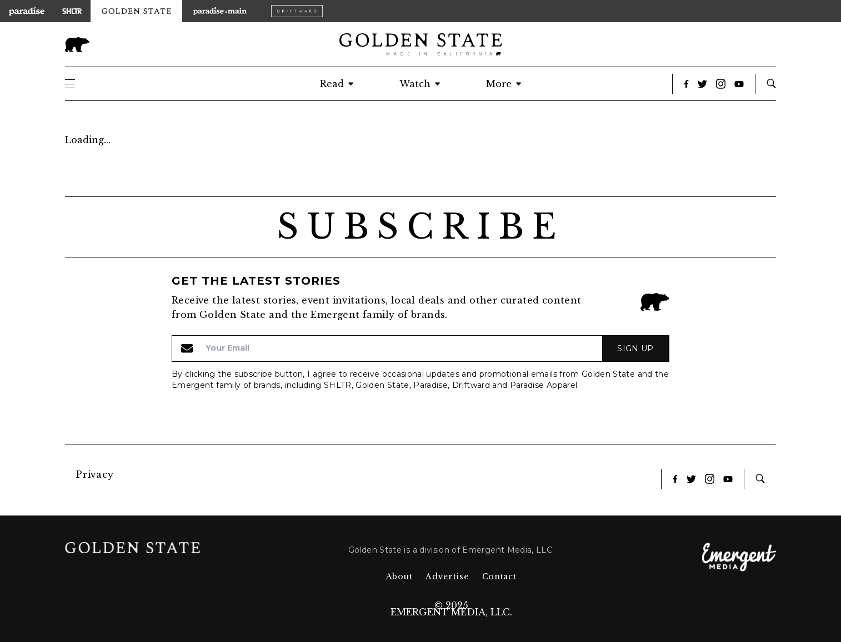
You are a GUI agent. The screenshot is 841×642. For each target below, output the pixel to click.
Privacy (95, 474)
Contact (499, 577)
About (399, 577)
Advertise (446, 577)
